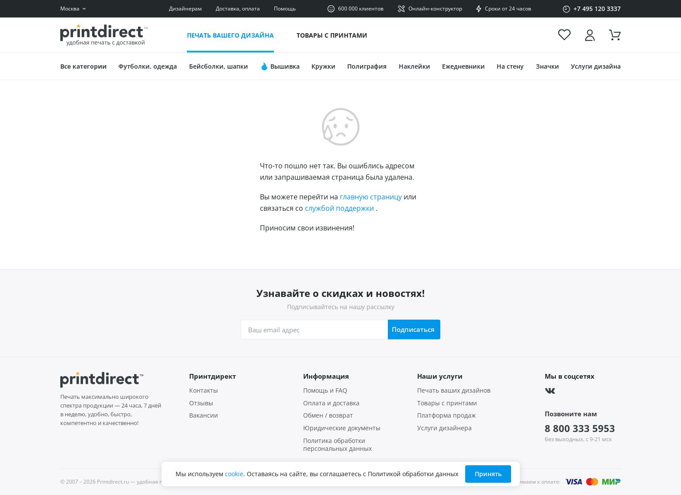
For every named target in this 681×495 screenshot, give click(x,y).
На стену (510, 66)
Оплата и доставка (331, 403)
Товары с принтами (332, 35)
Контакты (203, 390)
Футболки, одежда (147, 66)
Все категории (83, 66)
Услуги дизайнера (444, 428)
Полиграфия (367, 66)
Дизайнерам (185, 8)
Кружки (323, 66)
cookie (234, 474)
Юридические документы (341, 428)
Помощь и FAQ (325, 390)
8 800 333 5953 (580, 428)
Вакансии (203, 415)
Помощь (285, 8)
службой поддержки (339, 208)
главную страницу (371, 197)
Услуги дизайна (596, 66)
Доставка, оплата (238, 8)
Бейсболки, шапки (218, 66)
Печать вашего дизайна (230, 35)
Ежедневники (463, 66)
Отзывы (201, 403)
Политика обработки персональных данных (337, 445)
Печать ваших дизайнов (454, 390)
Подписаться (412, 329)
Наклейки (414, 66)
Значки (547, 66)
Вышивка (280, 66)
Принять (488, 474)
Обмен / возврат (328, 415)
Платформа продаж (446, 415)
